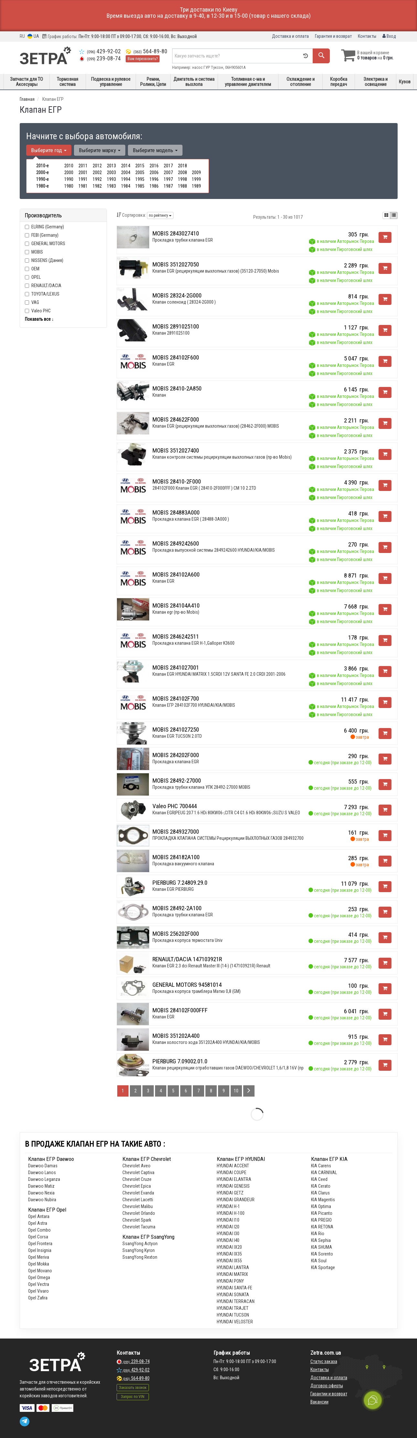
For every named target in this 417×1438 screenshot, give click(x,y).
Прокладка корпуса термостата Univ (187, 940)
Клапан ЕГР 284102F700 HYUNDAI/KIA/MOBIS (193, 705)
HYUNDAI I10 (228, 1220)
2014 (125, 165)
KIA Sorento (322, 1253)
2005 (139, 172)
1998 (182, 179)
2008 (182, 172)
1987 (168, 186)
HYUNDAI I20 (228, 1226)
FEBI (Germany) (41, 235)
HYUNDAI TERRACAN (236, 1301)
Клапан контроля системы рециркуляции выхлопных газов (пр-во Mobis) (222, 457)
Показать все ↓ (39, 319)
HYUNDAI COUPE (231, 1172)
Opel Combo (39, 1230)
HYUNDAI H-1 (228, 1206)
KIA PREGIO (321, 1220)
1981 (83, 186)
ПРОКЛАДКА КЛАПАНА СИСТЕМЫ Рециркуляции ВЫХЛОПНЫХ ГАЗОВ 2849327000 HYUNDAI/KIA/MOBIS (248, 838)
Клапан (159, 395)
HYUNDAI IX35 (229, 1253)
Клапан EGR (163, 364)
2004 (125, 172)
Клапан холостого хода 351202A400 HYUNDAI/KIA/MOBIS (206, 1042)
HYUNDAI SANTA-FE (234, 1287)
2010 (68, 165)
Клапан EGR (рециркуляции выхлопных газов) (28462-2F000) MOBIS (215, 426)
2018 (182, 165)
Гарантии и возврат (328, 1393)
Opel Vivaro (38, 1291)
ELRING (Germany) (44, 226)
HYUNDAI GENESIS (233, 1186)
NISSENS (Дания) (44, 260)
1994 (125, 179)
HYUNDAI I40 (228, 1240)
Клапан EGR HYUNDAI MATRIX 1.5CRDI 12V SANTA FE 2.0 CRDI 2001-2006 (219, 674)
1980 (68, 186)
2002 (97, 172)
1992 (97, 179)
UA (33, 36)
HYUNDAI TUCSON (233, 1315)
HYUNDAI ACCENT (233, 1165)
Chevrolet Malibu (137, 1206)
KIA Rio (317, 1233)
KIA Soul (319, 1260)
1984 (125, 186)
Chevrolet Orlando (138, 1213)
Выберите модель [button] (155, 150)
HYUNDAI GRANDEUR (236, 1199)
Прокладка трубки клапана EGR (182, 240)
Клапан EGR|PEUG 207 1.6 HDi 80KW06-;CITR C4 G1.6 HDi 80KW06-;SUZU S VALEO (226, 812)
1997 (168, 179)
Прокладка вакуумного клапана (183, 863)
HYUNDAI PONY (230, 1281)
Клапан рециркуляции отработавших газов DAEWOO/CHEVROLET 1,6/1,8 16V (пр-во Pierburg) (239, 1067)
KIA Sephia (321, 1240)
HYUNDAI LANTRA (233, 1267)
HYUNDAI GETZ (230, 1192)
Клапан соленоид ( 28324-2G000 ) (184, 302)
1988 (182, 186)
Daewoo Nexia (41, 1192)
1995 (139, 179)
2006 (154, 172)
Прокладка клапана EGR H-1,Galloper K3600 (193, 643)
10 (236, 1090)
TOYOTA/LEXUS (42, 294)
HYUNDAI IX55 (229, 1260)
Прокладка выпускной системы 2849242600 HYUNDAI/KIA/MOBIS (213, 550)
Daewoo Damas (42, 1165)
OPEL (33, 277)
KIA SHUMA (321, 1247)
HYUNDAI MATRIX (232, 1274)
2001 (83, 172)
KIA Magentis (323, 1199)
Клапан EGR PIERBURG (173, 889)
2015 (139, 165)
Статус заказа (323, 1361)
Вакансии (319, 1401)
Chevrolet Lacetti (137, 1199)
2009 (196, 172)
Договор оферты (326, 1385)
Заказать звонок (133, 1387)
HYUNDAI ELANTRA (234, 1179)
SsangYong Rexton (139, 1257)
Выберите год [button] (49, 150)
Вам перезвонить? (143, 59)
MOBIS (37, 252)
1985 (139, 186)
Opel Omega (39, 1277)
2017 (168, 165)
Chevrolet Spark (136, 1220)
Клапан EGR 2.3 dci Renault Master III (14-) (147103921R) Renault (211, 965)
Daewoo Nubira (42, 1199)
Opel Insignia (39, 1250)
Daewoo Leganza (44, 1179)
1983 (111, 186)
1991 (83, 179)
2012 (97, 165)
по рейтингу (160, 215)
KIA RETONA (322, 1226)
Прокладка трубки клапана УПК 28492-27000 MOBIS (201, 787)
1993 (111, 179)
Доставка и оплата (290, 36)
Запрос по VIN (132, 1396)
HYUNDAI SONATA (233, 1294)
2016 (154, 165)
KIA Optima (321, 1206)
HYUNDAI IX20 (229, 1247)
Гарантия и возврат (333, 36)
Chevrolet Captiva (138, 1172)
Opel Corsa (38, 1236)
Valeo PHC (38, 310)
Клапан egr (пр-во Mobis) (175, 612)
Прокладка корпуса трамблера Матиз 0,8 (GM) (196, 991)
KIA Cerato (320, 1186)
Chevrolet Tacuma (138, 1226)
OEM (35, 268)
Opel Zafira (37, 1297)
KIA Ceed (319, 1179)
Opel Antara (38, 1216)
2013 (111, 165)
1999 (196, 179)
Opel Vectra (38, 1284)
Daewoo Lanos (42, 1172)
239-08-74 (100, 58)
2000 (68, 172)
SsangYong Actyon (140, 1243)
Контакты (367, 36)
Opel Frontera (40, 1243)
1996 (154, 179)
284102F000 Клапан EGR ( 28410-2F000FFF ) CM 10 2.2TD (204, 488)
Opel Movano (40, 1270)
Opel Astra (37, 1223)
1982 (97, 186)
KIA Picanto (321, 1213)
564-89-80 (146, 51)
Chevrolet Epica (136, 1186)
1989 (196, 186)
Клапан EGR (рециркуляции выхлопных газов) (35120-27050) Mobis (215, 271)
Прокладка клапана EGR (175, 761)
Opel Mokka (38, 1263)
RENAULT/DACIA (43, 285)
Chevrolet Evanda (138, 1192)
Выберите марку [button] (99, 150)
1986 (154, 186)
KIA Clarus (320, 1192)
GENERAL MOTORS (48, 243)
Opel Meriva (38, 1257)
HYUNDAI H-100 (231, 1213)
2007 (168, 172)
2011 (83, 165)
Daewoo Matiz (41, 1186)
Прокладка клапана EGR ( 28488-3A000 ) (190, 519)
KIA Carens (321, 1165)
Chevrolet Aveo (136, 1165)
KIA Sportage (323, 1267)
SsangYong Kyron (138, 1250)
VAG (32, 302)
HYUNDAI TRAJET (232, 1308)
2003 (111, 172)
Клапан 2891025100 (171, 333)
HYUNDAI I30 (228, 1233)
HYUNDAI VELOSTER (235, 1321)
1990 (68, 179)
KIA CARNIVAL (324, 1172)
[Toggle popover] (372, 1400)
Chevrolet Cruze (136, 1179)
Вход (389, 36)
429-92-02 (100, 51)
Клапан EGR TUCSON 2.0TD (177, 736)
